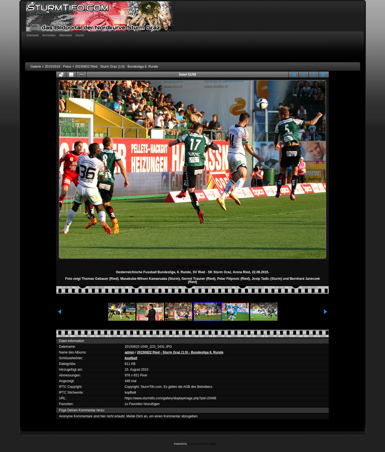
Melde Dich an (136, 416)
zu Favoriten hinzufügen (142, 404)
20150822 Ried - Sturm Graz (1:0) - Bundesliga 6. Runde (116, 67)
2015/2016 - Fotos (58, 67)
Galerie (36, 67)
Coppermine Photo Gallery (202, 443)
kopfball (131, 358)
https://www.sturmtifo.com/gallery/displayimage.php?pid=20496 (170, 398)
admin (129, 352)
